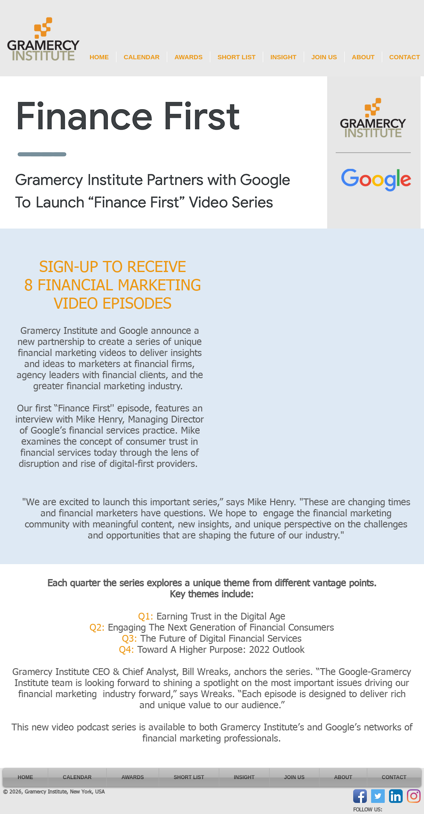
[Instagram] (414, 796)
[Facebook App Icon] (360, 796)
